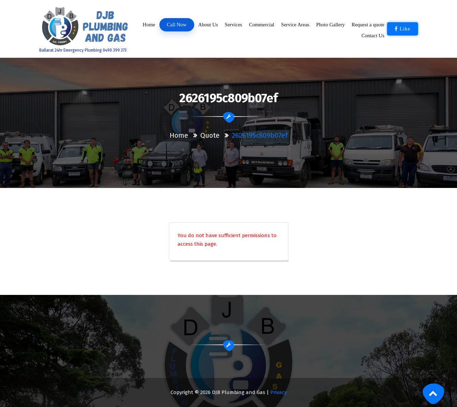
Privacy (278, 392)
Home (149, 25)
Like (403, 28)
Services (233, 25)
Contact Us (373, 35)
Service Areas (295, 25)
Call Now (176, 24)
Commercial (261, 25)
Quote (209, 135)
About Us (208, 25)
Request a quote (368, 25)
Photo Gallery (330, 25)
